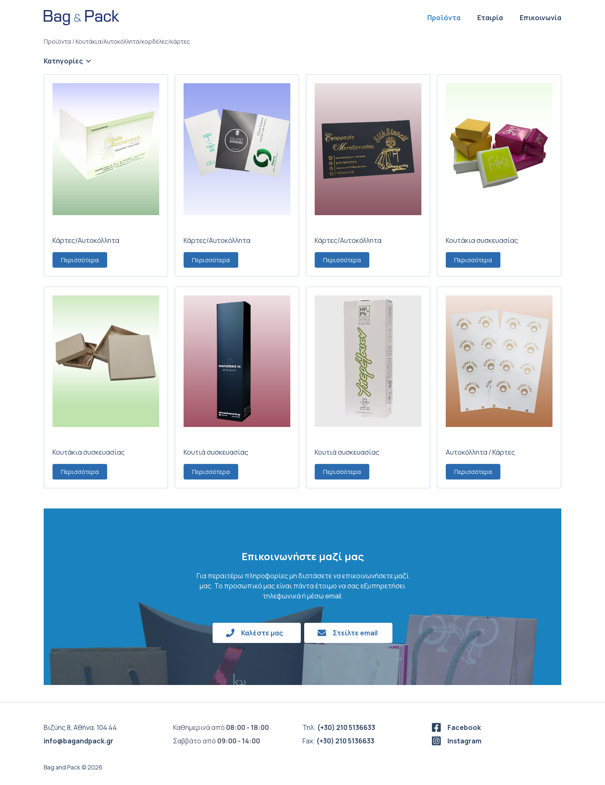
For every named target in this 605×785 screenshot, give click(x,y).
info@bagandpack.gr (78, 740)
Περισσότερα (80, 260)
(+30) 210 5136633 (346, 727)
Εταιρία (490, 17)
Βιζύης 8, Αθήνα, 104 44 (80, 727)
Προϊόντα (443, 17)
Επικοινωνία (540, 17)
